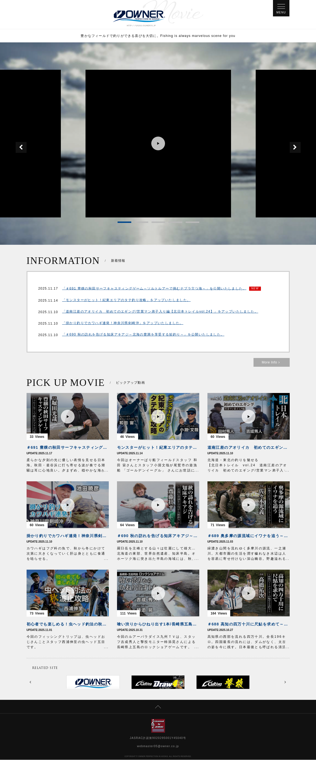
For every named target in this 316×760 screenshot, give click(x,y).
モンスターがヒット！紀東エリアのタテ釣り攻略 (158, 448)
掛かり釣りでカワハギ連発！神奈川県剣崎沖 (68, 536)
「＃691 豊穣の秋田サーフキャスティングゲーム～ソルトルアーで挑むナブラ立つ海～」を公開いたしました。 (154, 289)
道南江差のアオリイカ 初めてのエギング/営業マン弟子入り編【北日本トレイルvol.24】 (248, 448)
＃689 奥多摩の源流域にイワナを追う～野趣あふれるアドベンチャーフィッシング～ (248, 536)
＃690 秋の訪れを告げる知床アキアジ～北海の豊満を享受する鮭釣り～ (158, 536)
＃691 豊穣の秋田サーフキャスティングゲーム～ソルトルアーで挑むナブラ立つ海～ (68, 448)
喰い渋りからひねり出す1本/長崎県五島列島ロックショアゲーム (158, 624)
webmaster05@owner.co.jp (158, 746)
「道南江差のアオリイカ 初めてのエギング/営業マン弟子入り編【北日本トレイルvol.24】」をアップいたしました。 (160, 312)
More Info (271, 363)
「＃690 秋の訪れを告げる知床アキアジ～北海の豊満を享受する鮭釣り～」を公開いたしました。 (143, 335)
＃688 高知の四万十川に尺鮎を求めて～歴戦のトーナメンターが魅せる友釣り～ (248, 624)
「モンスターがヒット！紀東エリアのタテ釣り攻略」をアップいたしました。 (126, 301)
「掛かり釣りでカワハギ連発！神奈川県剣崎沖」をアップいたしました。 (122, 324)
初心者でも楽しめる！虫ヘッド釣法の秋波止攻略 (68, 624)
